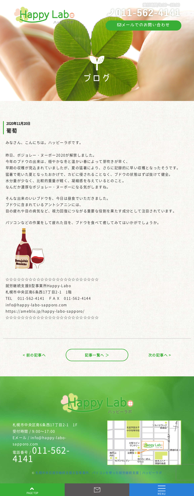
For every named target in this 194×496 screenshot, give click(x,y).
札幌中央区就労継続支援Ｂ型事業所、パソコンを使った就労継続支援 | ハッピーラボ (99, 473)
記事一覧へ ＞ (97, 354)
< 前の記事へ (34, 354)
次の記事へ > (159, 354)
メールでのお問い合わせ (143, 25)
